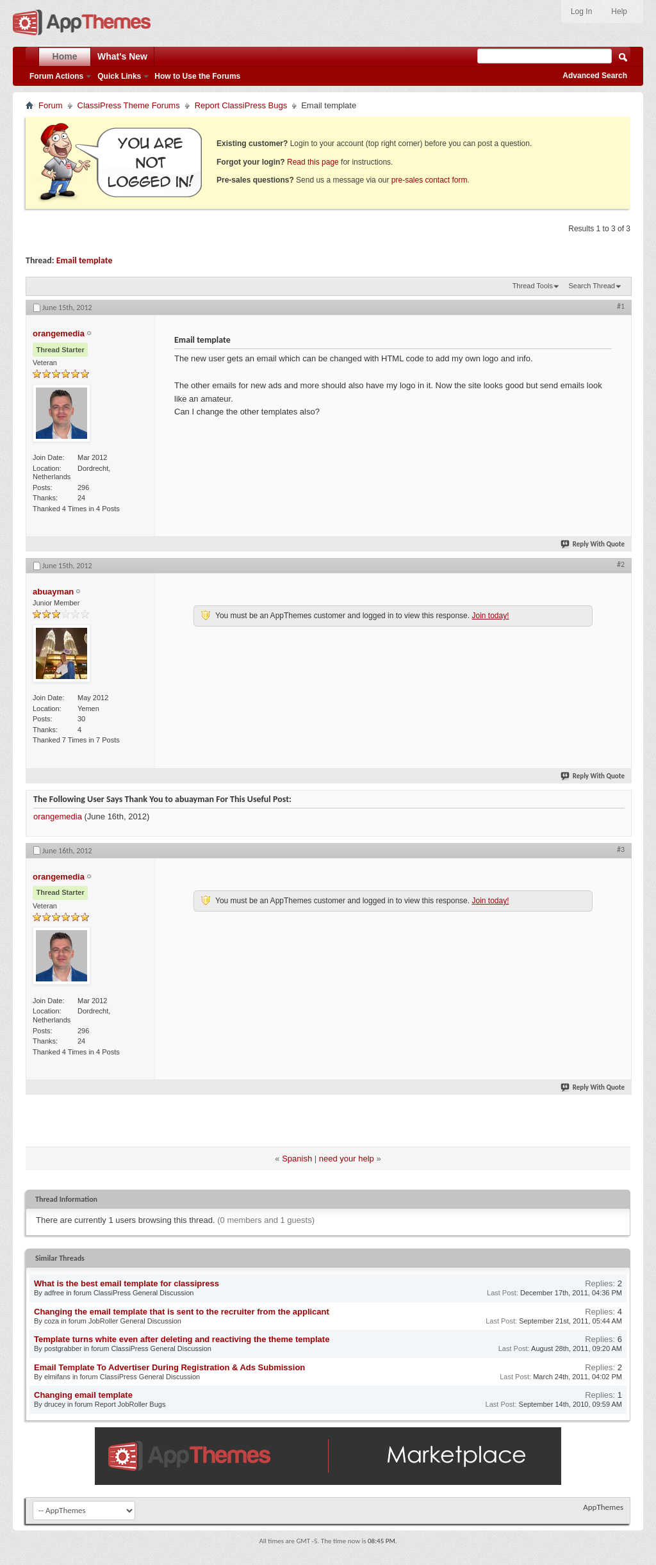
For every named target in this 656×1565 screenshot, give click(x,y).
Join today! (490, 615)
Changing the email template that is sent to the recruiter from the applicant (181, 1311)
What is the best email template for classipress (126, 1283)
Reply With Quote (593, 544)
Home (65, 56)
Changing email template (83, 1395)
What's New (122, 56)
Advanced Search (594, 75)
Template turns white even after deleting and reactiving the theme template (181, 1339)
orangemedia (57, 816)
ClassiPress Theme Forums (129, 105)
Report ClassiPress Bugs (241, 105)
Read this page (313, 162)
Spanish (297, 1158)
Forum (50, 105)
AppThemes (603, 1507)
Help (619, 11)
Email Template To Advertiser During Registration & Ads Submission (169, 1367)
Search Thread (591, 286)
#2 (621, 564)
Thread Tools (532, 286)
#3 (621, 849)
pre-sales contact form (429, 180)
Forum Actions (56, 76)
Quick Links (119, 76)
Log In (581, 11)
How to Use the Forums (197, 76)
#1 (621, 306)
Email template (84, 260)
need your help (346, 1158)
